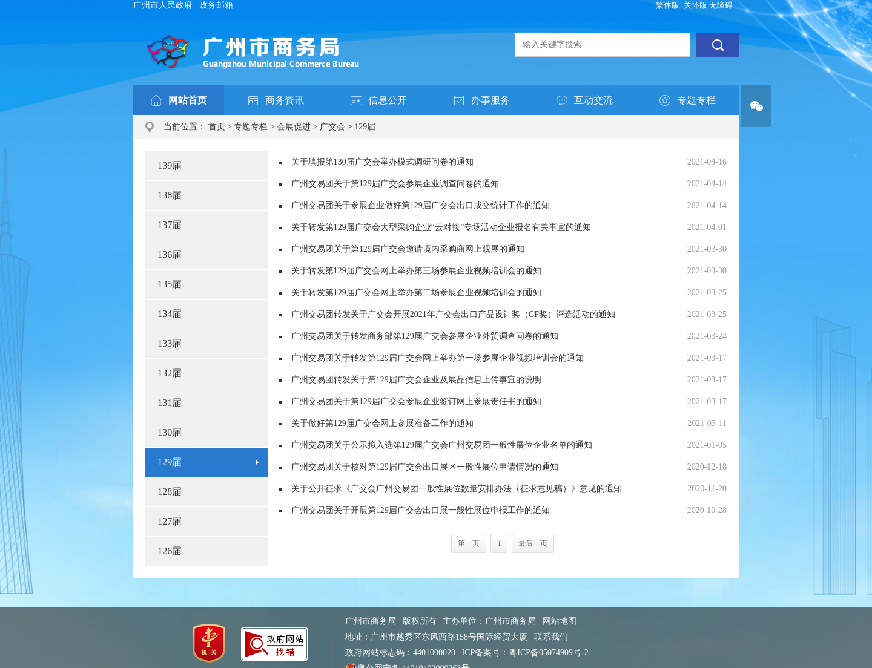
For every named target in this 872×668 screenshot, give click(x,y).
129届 (364, 126)
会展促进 (294, 126)
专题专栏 (251, 126)
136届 (169, 254)
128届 (169, 491)
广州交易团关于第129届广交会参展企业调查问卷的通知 (395, 183)
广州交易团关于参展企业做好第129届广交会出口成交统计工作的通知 (420, 205)
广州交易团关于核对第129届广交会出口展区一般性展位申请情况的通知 (424, 466)
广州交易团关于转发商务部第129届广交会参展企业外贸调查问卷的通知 (424, 336)
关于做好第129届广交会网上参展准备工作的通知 (382, 423)
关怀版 (695, 5)
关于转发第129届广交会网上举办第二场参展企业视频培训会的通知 (416, 292)
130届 (169, 432)
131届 (169, 403)
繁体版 (667, 5)
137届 (169, 225)
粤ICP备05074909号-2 (548, 652)
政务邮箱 (216, 5)
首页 (216, 126)
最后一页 (532, 543)
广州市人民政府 (163, 5)
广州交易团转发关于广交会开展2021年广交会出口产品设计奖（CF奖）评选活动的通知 (453, 314)
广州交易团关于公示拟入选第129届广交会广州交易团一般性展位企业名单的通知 (441, 445)
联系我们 (551, 636)
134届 (169, 314)
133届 (169, 343)
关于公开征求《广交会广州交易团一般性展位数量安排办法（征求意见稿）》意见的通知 (456, 488)
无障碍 (721, 5)
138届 (169, 195)
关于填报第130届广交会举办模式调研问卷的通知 (382, 161)
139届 (169, 165)
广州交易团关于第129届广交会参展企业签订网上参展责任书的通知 (416, 401)
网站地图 (559, 621)
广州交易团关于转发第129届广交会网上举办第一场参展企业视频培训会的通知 (437, 357)
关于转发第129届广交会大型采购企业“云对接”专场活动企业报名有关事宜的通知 (441, 227)
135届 (169, 284)
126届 (169, 551)
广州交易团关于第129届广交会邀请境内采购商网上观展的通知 (407, 249)
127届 (169, 521)
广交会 (332, 126)
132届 (169, 373)
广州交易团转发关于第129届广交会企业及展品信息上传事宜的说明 (416, 379)
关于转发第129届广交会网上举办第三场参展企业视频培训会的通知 (416, 270)
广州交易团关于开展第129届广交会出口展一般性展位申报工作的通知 (420, 510)
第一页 (469, 543)
